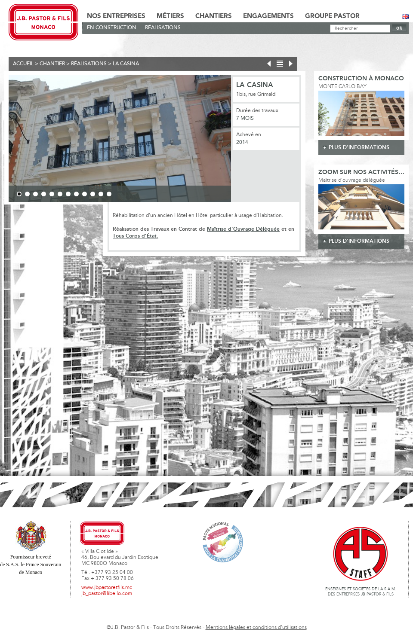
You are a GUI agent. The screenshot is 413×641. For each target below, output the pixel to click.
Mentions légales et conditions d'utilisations (256, 628)
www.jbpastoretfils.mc (106, 588)
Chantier (52, 64)
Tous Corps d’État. (135, 236)
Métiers (170, 16)
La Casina (126, 64)
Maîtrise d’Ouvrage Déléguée (243, 229)
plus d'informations (359, 147)
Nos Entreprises (116, 16)
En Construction (111, 28)
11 (101, 194)
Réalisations (163, 28)
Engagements (268, 16)
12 (109, 194)
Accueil (23, 64)
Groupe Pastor (332, 16)
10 (92, 194)
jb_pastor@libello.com (106, 594)
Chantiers (213, 16)
